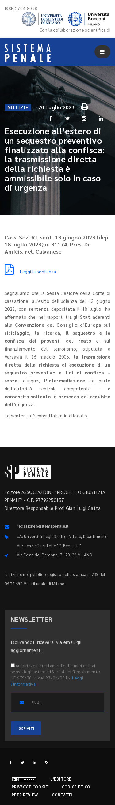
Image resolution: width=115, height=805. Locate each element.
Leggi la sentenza (30, 271)
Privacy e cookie (30, 786)
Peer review (25, 794)
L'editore (61, 778)
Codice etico (76, 786)
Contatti (62, 794)
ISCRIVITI (25, 728)
